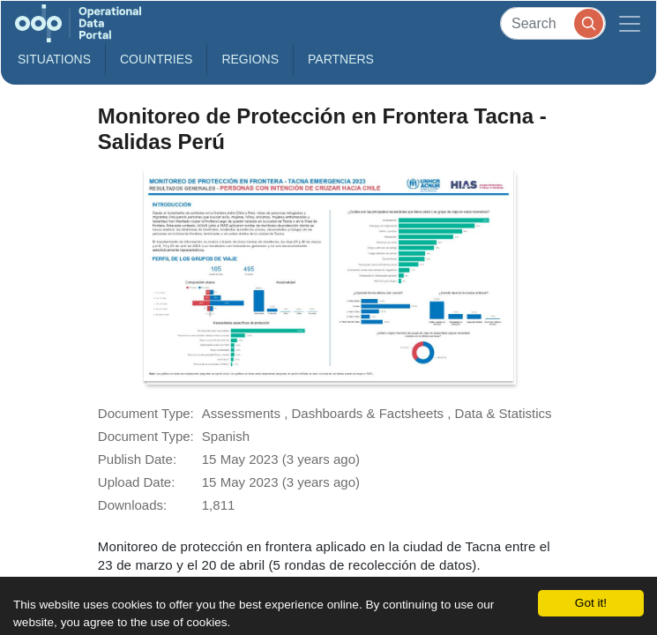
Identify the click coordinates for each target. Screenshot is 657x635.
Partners (341, 59)
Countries (156, 59)
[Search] (553, 23)
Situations (54, 59)
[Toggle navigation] (629, 23)
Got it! (591, 602)
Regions (250, 59)
